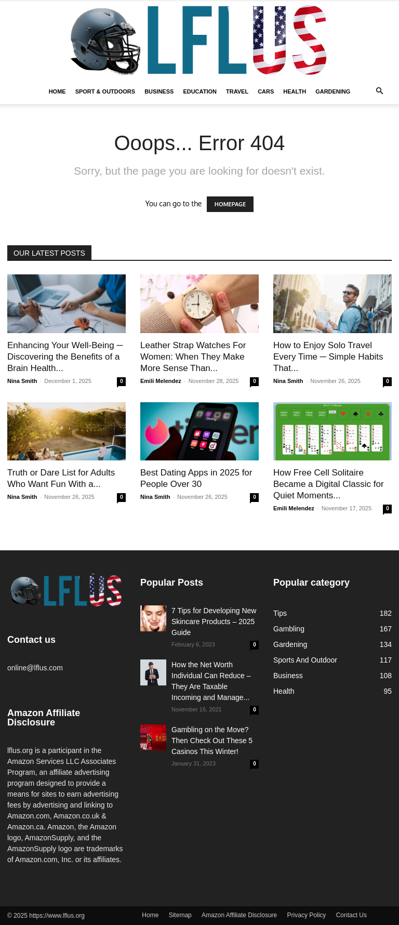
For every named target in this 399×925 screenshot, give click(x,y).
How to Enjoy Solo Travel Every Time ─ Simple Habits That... (328, 356)
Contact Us (351, 915)
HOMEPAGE (230, 204)
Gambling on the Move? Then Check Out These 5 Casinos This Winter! (211, 740)
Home (57, 91)
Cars (266, 91)
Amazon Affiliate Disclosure (239, 915)
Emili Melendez (160, 381)
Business (159, 91)
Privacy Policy (306, 915)
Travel (237, 91)
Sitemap (180, 915)
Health (294, 91)
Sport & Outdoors (105, 91)
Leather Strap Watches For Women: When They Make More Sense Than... (193, 356)
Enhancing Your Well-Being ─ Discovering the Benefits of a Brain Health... (65, 356)
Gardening (332, 91)
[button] (379, 91)
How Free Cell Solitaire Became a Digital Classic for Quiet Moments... (328, 484)
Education (200, 91)
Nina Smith (22, 381)
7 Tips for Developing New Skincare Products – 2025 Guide (213, 621)
